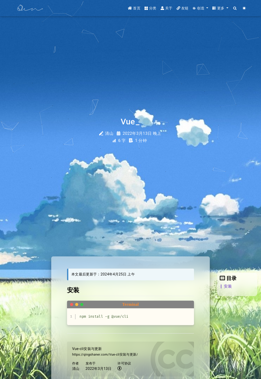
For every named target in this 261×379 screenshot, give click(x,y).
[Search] (235, 8)
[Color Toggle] (244, 8)
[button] (200, 8)
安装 (228, 286)
